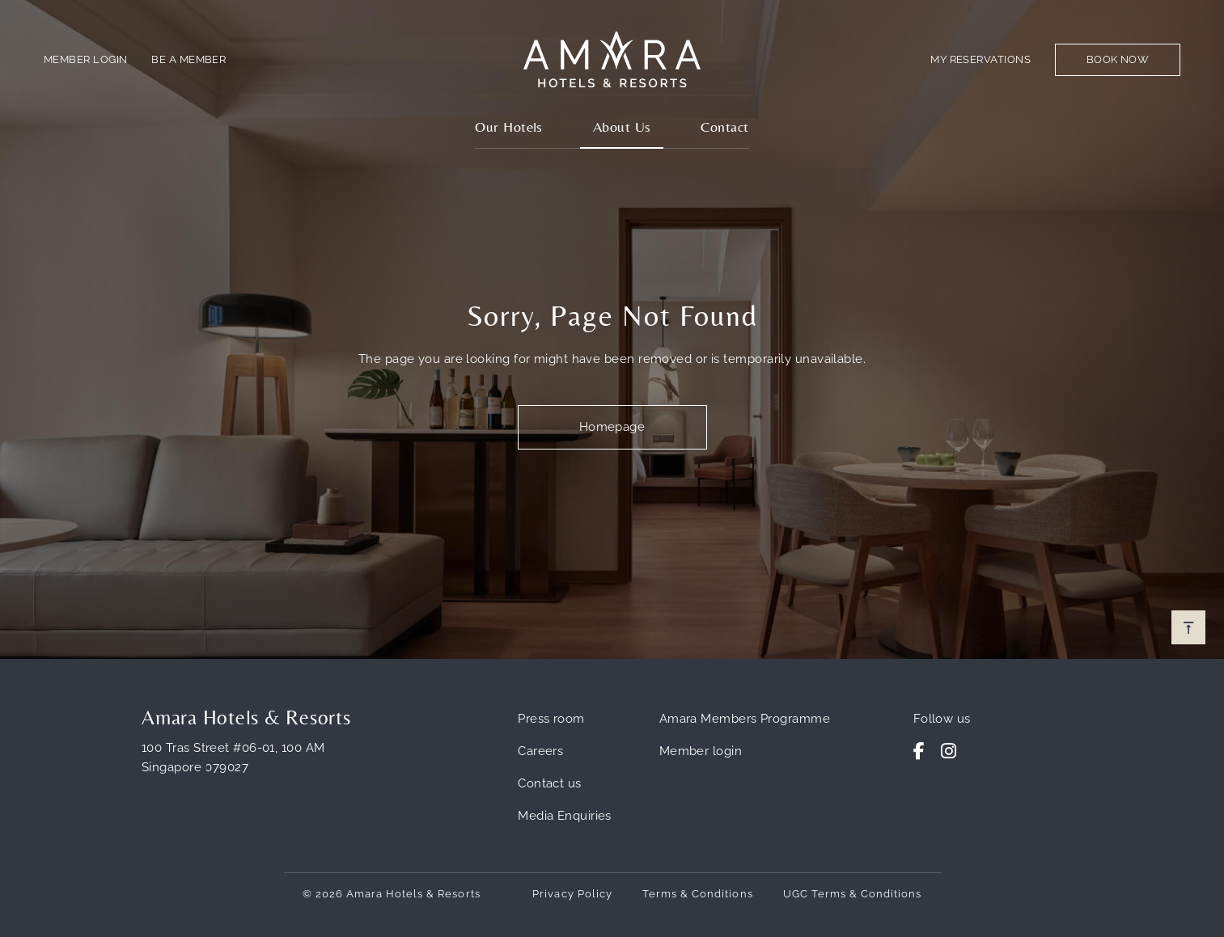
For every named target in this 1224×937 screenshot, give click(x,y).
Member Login (85, 59)
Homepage (612, 427)
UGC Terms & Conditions (852, 894)
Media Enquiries (565, 815)
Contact (724, 126)
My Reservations (980, 59)
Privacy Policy (572, 894)
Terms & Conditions (697, 894)
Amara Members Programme (744, 718)
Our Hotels (509, 126)
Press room (551, 718)
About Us (622, 126)
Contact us (550, 783)
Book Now (1118, 59)
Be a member (188, 59)
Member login (700, 751)
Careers (540, 751)
